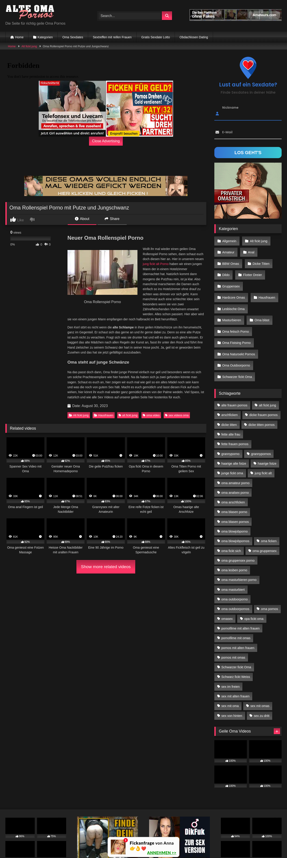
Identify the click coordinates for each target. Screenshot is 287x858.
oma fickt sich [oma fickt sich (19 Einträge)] (231, 520)
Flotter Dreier (251, 269)
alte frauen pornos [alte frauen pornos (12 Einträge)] (234, 374)
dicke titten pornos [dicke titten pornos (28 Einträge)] (261, 394)
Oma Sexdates (72, 37)
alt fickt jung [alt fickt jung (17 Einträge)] (267, 374)
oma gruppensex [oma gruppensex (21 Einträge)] (264, 520)
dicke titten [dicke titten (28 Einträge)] (229, 394)
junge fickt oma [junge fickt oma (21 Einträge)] (232, 442)
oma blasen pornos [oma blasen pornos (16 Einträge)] (235, 491)
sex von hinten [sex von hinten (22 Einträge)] (231, 685)
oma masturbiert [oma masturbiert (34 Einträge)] (233, 559)
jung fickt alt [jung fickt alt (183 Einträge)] (263, 442)
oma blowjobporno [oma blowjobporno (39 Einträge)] (234, 500)
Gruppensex (230, 279)
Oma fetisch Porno (235, 308)
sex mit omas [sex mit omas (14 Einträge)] (260, 675)
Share (112, 219)
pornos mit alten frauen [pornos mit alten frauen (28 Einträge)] (237, 617)
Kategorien (45, 37)
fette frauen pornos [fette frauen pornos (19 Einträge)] (234, 413)
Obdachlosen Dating (194, 37)
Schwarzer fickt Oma (237, 347)
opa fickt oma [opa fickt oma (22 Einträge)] (253, 588)
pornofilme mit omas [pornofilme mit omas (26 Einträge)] (235, 607)
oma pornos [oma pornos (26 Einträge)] (269, 578)
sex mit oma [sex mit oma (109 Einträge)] (230, 675)
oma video (151, 415)
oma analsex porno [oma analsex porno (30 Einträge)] (235, 462)
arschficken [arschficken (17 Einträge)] (229, 384)
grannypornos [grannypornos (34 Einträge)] (261, 423)
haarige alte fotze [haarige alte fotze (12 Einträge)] (233, 433)
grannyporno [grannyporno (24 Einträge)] (230, 423)
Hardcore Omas (263, 279)
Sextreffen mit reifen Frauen (112, 37)
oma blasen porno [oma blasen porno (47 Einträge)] (234, 481)
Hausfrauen (103, 415)
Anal (250, 250)
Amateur (228, 250)
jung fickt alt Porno (156, 264)
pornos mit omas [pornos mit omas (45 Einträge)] (233, 627)
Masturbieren (231, 298)
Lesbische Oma (262, 289)
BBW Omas (230, 260)
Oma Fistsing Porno (236, 318)
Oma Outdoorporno (236, 337)
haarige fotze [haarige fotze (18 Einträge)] (267, 433)
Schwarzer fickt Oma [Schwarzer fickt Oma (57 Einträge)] (236, 636)
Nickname (230, 107)
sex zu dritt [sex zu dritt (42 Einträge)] (262, 685)
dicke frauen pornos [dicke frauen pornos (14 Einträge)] (263, 384)
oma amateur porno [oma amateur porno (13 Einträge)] (235, 452)
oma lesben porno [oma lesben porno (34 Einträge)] (234, 539)
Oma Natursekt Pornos (238, 328)
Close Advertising (106, 141)
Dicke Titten (259, 260)
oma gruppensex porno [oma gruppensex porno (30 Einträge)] (237, 530)
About (82, 219)
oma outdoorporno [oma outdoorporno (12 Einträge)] (234, 568)
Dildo (225, 269)
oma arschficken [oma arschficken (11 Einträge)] (233, 471)
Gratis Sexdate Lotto (155, 37)
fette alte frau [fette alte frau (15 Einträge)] (230, 403)
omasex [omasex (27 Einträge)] (227, 588)
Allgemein (229, 240)
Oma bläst (260, 298)
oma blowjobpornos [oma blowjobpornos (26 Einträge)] (235, 510)
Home (19, 37)
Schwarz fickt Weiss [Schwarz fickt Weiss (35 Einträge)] (235, 646)
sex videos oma (177, 415)
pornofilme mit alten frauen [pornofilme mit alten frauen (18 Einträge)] (240, 597)
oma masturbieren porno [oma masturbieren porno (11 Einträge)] (239, 549)
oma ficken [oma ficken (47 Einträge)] (269, 510)
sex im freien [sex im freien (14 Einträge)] (230, 656)
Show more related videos (106, 566)
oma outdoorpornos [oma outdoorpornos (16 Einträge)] (235, 578)
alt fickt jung (128, 415)
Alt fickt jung (29, 46)
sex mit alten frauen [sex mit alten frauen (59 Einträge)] (235, 665)
